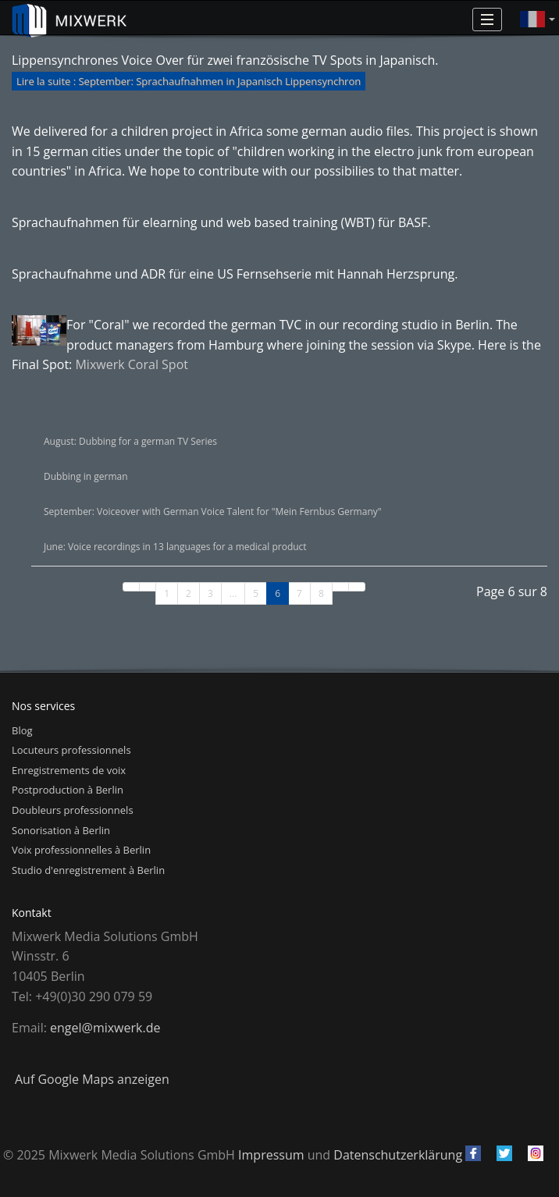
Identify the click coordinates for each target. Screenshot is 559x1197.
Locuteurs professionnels (71, 750)
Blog (22, 730)
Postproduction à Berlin (67, 790)
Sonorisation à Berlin (61, 830)
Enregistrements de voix (69, 770)
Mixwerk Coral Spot (131, 364)
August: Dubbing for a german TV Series (130, 441)
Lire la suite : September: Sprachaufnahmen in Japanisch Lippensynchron (188, 81)
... (233, 593)
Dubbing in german (86, 476)
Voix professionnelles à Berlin (81, 850)
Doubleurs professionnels (73, 810)
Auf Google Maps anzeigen (92, 1079)
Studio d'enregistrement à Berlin (88, 870)
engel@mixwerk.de (105, 1027)
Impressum (271, 1154)
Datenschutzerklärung (397, 1154)
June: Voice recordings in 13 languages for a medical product (175, 546)
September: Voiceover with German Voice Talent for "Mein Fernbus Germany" (213, 511)
